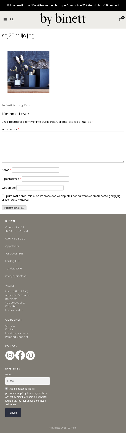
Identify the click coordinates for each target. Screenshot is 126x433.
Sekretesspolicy (15, 302)
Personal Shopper (16, 337)
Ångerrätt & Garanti (17, 295)
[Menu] (5, 19)
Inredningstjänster (17, 333)
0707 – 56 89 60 (15, 238)
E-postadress (11, 179)
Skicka (13, 412)
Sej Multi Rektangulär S (16, 105)
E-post (8, 374)
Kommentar (10, 129)
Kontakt (10, 329)
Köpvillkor (11, 306)
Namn (6, 170)
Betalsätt (11, 299)
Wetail (74, 427)
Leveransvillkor (14, 310)
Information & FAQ (16, 291)
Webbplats (9, 188)
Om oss (10, 325)
